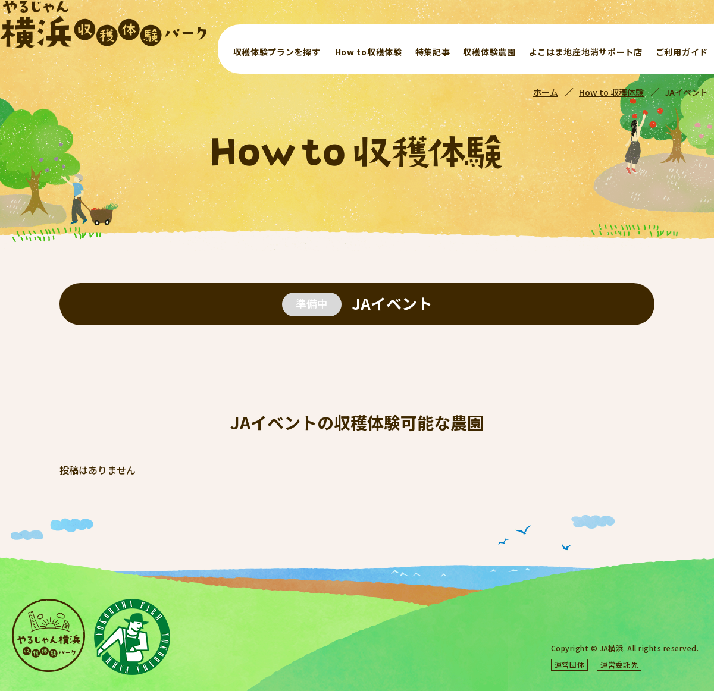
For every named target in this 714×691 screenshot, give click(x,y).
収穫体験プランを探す (277, 52)
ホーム (545, 92)
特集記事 (432, 52)
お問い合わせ (491, 630)
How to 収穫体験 (611, 92)
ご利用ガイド (682, 52)
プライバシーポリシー (566, 630)
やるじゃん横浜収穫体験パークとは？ (532, 614)
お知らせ (626, 614)
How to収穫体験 (368, 52)
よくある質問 (679, 614)
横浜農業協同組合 (541, 664)
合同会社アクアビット (661, 664)
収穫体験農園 (489, 52)
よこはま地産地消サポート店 (586, 52)
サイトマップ (642, 630)
